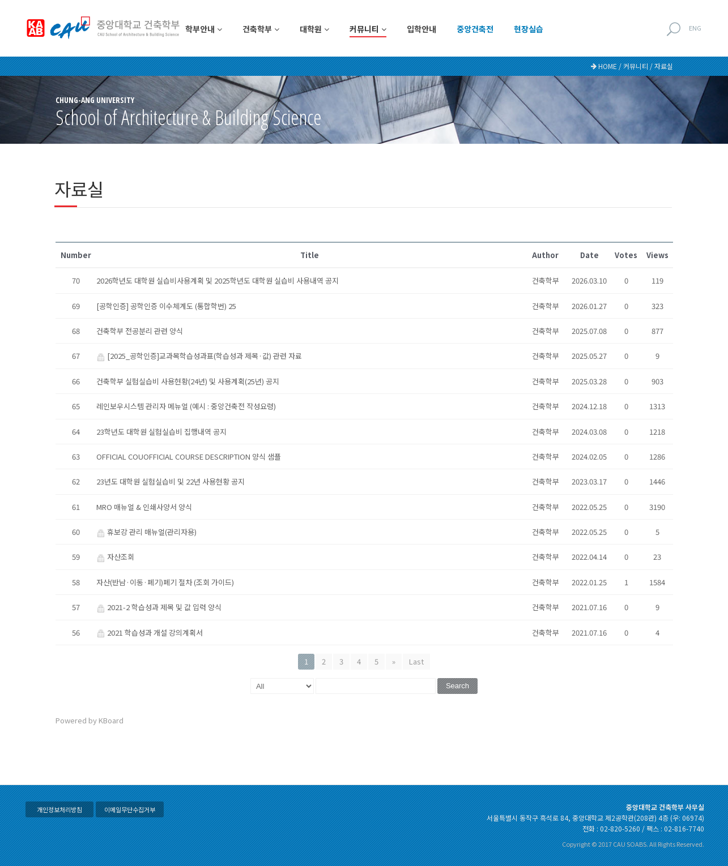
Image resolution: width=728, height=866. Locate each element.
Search (457, 685)
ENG (695, 27)
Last (416, 661)
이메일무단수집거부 (129, 809)
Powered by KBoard (90, 720)
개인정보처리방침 (59, 809)
